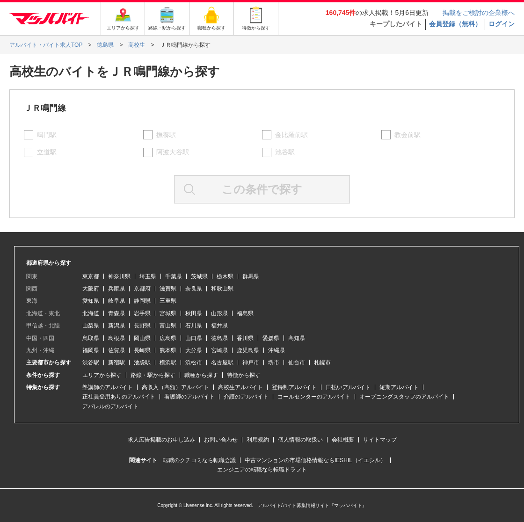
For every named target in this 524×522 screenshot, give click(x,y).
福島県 (245, 313)
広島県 (168, 338)
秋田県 (193, 313)
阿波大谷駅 (172, 152)
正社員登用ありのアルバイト (118, 396)
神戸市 (250, 362)
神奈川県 (119, 276)
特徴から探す (244, 375)
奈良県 (193, 288)
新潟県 (116, 325)
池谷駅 (285, 152)
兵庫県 (116, 288)
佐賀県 (116, 350)
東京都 (90, 276)
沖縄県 (276, 350)
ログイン (501, 24)
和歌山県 (222, 288)
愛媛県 (270, 338)
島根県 (116, 338)
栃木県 (225, 276)
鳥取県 (90, 338)
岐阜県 (116, 300)
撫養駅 (166, 134)
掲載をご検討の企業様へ (479, 12)
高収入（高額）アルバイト (175, 387)
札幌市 (322, 362)
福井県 (219, 325)
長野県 (142, 325)
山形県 (219, 313)
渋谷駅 (90, 362)
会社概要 (343, 439)
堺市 (273, 362)
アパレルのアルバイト (110, 406)
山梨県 (90, 325)
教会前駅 (407, 134)
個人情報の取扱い (300, 439)
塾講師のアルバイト (107, 387)
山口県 (193, 338)
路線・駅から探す (153, 375)
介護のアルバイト (246, 396)
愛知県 (90, 300)
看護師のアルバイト (189, 396)
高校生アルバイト (240, 387)
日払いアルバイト (348, 387)
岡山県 (142, 338)
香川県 (245, 338)
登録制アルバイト (294, 387)
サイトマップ (380, 439)
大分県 (193, 350)
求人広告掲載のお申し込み (161, 439)
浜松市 (193, 362)
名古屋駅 (222, 362)
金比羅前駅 (291, 134)
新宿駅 (116, 362)
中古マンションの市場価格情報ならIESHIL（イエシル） (315, 460)
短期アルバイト (399, 387)
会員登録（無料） (455, 24)
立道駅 (47, 152)
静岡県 (142, 300)
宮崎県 (219, 350)
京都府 (142, 288)
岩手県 (142, 313)
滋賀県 (168, 288)
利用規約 (258, 439)
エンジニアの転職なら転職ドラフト (262, 469)
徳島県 (219, 338)
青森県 (116, 313)
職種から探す (201, 375)
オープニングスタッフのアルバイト (404, 396)
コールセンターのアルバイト (313, 396)
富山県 (168, 325)
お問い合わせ (221, 439)
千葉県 (173, 276)
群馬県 (250, 276)
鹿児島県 (248, 350)
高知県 (296, 338)
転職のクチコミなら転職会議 (199, 460)
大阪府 (90, 288)
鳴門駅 (47, 134)
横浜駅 (168, 362)
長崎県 (142, 350)
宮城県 (168, 313)
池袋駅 (142, 362)
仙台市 (296, 362)
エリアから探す (102, 375)
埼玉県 (147, 276)
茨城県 (199, 276)
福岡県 (90, 350)
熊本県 (168, 350)
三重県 (168, 300)
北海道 (90, 313)
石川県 (193, 325)
